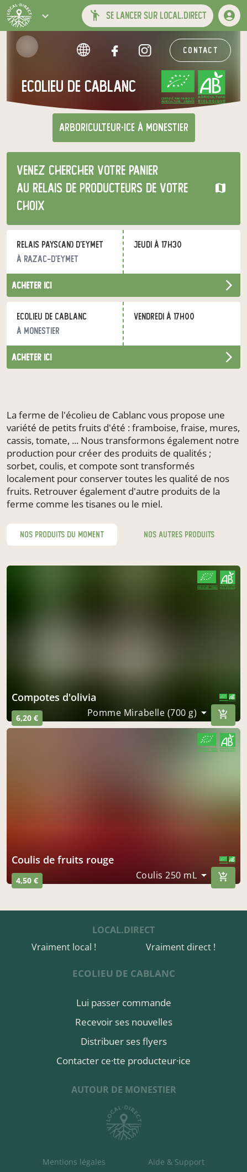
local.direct (123, 930)
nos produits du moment (62, 534)
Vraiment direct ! (181, 947)
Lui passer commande (123, 1002)
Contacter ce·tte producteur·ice (123, 1060)
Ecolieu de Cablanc (123, 973)
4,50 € (27, 880)
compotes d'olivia (54, 697)
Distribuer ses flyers (124, 1041)
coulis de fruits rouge (63, 859)
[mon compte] (229, 15)
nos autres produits (179, 534)
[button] (45, 15)
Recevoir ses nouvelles (123, 1022)
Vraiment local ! (63, 947)
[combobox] (147, 712)
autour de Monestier (123, 1090)
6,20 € (27, 718)
